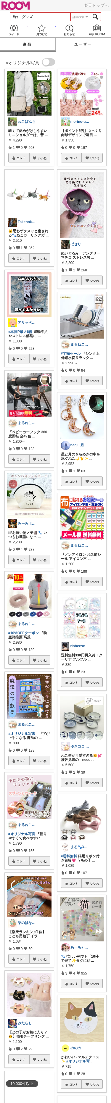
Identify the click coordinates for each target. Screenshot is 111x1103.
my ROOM (97, 30)
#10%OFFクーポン (23, 633)
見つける (42, 30)
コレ (21, 158)
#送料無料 (69, 856)
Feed (14, 30)
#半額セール (71, 354)
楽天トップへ (96, 5)
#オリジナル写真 (21, 734)
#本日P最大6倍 (20, 332)
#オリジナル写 (78, 1061)
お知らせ (69, 30)
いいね (42, 158)
